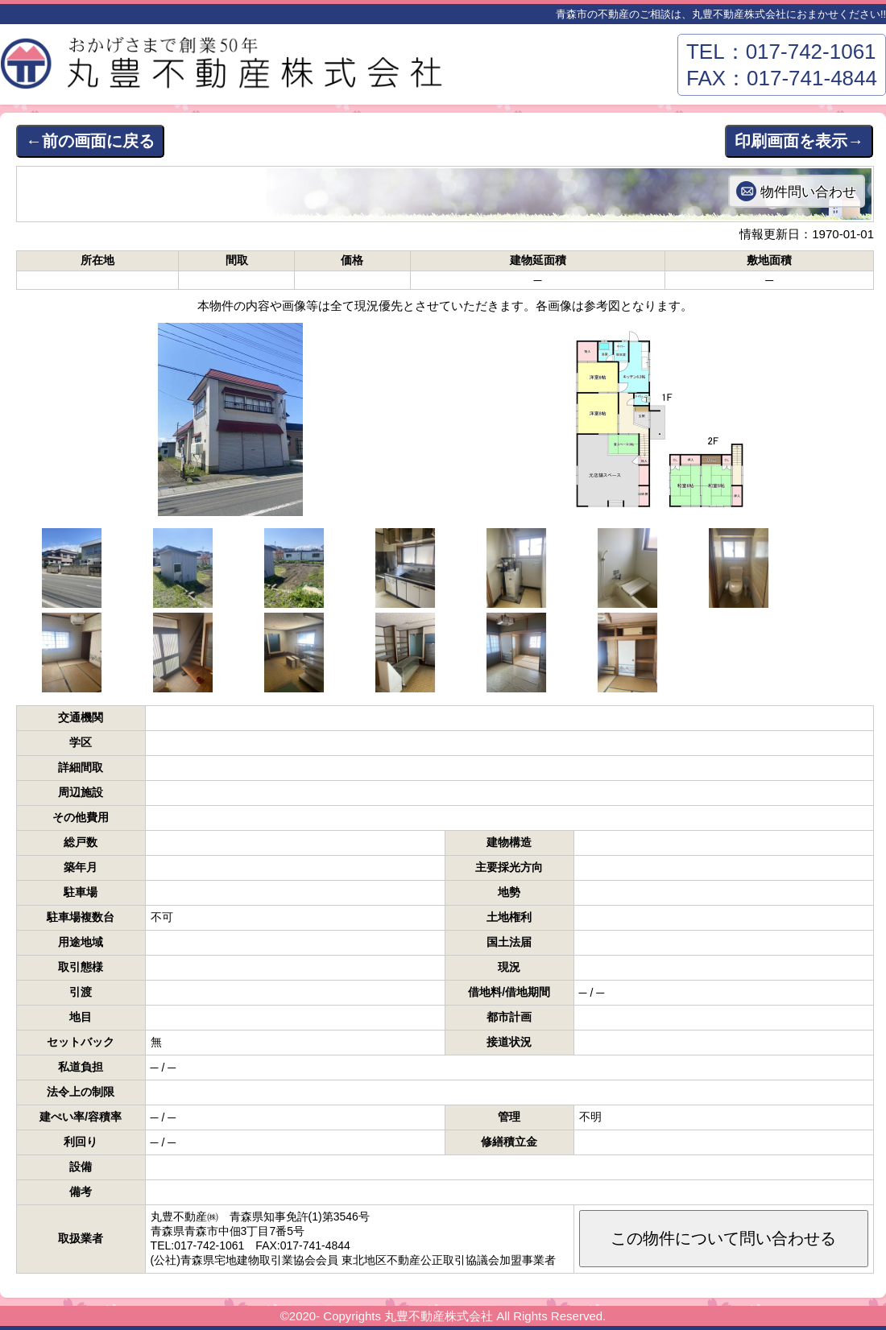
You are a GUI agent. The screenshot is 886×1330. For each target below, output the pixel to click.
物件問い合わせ (808, 192)
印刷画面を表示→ (799, 141)
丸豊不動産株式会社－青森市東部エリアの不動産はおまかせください (225, 68)
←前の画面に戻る (90, 141)
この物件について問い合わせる (723, 1238)
